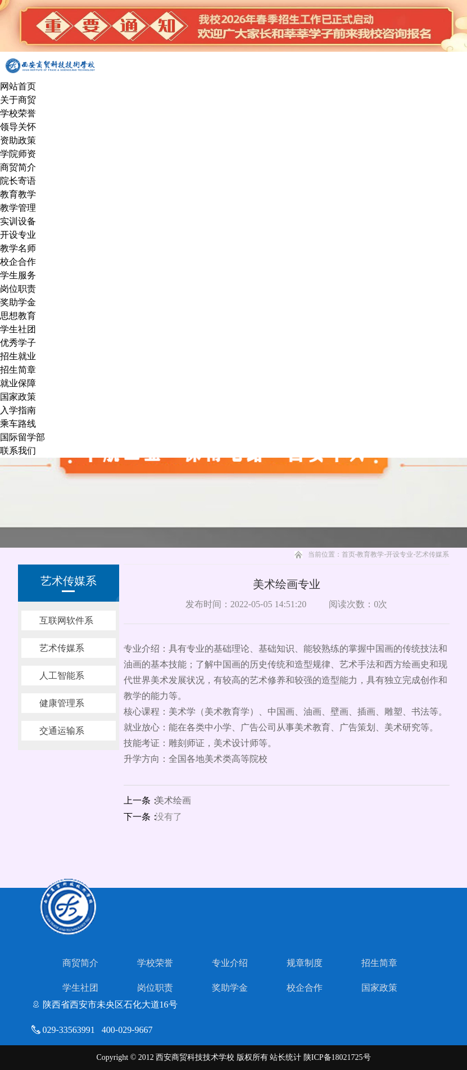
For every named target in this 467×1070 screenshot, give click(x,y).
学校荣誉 (18, 113)
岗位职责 (18, 289)
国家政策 (18, 396)
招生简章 (18, 369)
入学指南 (18, 410)
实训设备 (18, 221)
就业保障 (18, 383)
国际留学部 (22, 437)
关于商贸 (18, 100)
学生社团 (18, 329)
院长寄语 (18, 181)
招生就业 (18, 356)
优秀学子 (18, 342)
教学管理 (18, 208)
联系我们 (18, 450)
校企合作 (18, 262)
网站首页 (18, 86)
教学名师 (18, 248)
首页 (348, 554)
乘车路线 (18, 423)
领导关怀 (18, 127)
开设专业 (18, 235)
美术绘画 (173, 800)
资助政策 (18, 140)
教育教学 (18, 194)
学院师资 (18, 154)
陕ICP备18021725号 (337, 1057)
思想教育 (18, 315)
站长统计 (285, 1057)
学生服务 (18, 275)
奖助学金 (18, 302)
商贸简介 (18, 167)
